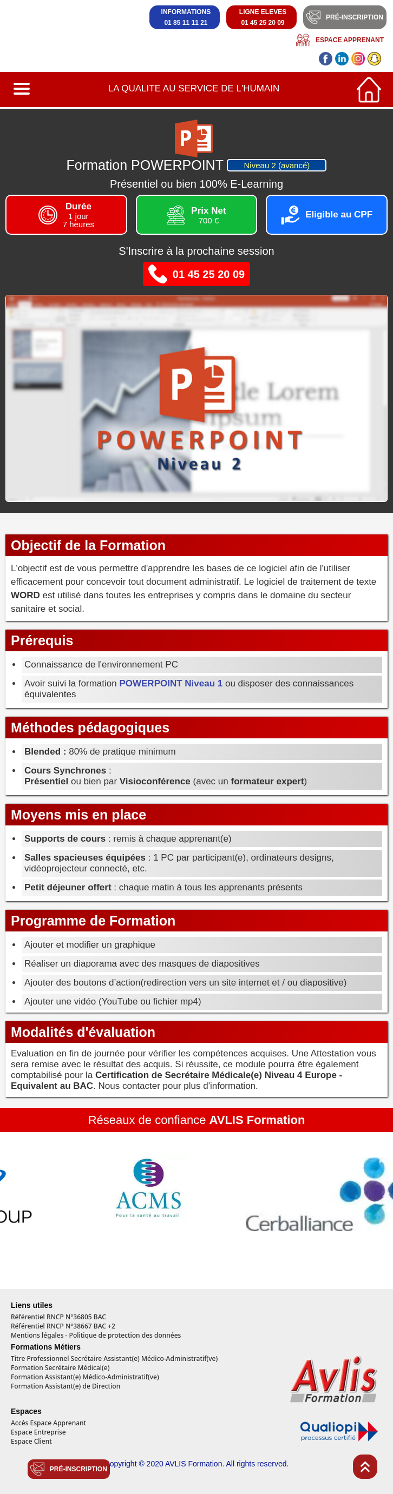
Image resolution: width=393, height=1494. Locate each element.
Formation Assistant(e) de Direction (65, 1386)
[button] (23, 89)
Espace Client (31, 1441)
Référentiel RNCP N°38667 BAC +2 (63, 1326)
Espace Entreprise (38, 1432)
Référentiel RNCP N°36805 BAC (58, 1317)
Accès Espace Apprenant (48, 1423)
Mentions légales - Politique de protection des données (96, 1335)
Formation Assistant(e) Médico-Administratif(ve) (85, 1377)
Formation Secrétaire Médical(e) (60, 1368)
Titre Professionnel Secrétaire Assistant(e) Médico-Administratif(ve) (114, 1359)
